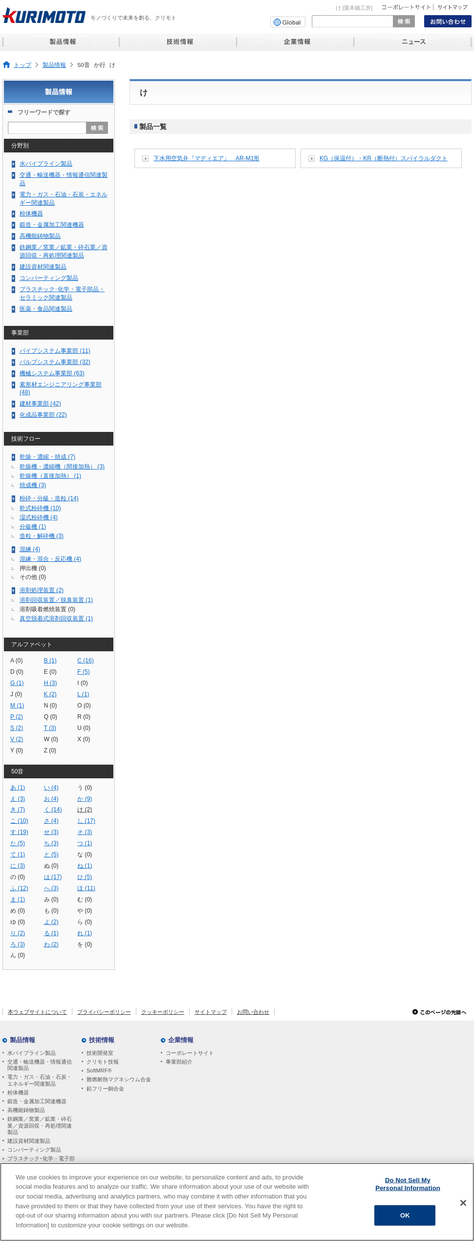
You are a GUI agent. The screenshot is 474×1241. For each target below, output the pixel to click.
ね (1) (84, 865)
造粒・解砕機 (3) (42, 536)
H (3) (50, 683)
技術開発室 (99, 1053)
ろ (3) (17, 944)
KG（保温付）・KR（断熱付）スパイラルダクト (384, 158)
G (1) (17, 683)
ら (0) (84, 922)
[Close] (463, 1205)
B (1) (50, 660)
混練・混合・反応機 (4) (50, 559)
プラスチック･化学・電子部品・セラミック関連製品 (62, 293)
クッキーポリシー (162, 1012)
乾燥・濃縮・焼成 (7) (47, 456)
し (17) (86, 820)
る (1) (51, 933)
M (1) (17, 705)
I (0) (82, 683)
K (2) (50, 694)
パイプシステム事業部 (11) (55, 350)
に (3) (17, 865)
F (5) (83, 671)
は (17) (53, 877)
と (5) (51, 854)
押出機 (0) (33, 568)
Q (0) (51, 716)
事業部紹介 (179, 1062)
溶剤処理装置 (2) (42, 590)
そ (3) (84, 832)
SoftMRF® (99, 1070)
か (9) (84, 798)
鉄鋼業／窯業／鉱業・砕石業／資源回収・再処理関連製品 (64, 251)
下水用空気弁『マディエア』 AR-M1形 (206, 158)
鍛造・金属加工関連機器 (52, 224)
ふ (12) (19, 888)
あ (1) (17, 787)
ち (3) (51, 843)
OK (405, 1217)
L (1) (83, 694)
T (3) (50, 728)
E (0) (50, 671)
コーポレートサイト (190, 1053)
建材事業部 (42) (40, 403)
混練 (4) (30, 549)
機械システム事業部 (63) (52, 373)
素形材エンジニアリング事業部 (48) (61, 388)
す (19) (19, 832)
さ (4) (51, 820)
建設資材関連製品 (43, 266)
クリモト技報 (102, 1062)
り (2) (17, 933)
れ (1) (84, 933)
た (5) (17, 843)
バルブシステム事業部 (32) (55, 362)
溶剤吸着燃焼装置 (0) (47, 609)
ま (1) (17, 899)
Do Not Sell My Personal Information (407, 1186)
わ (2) (51, 944)
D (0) (16, 671)
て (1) (17, 854)
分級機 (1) (33, 526)
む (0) (84, 899)
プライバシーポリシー (104, 1012)
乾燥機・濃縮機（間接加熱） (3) (62, 466)
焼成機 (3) (33, 485)
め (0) (17, 910)
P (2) (16, 716)
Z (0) (50, 750)
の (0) (17, 877)
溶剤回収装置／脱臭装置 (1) (56, 600)
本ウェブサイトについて (37, 1012)
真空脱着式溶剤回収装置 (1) (56, 618)
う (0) (84, 787)
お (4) (51, 798)
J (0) (16, 694)
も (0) (51, 910)
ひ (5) (84, 877)
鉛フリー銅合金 (105, 1088)
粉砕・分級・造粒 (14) (49, 498)
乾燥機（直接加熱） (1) (50, 475)
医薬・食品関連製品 (46, 308)
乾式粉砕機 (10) (40, 508)
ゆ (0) (17, 922)
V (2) (16, 739)
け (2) (84, 809)
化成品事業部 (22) (43, 414)
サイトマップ (210, 1012)
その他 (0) (33, 577)
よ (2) (51, 922)
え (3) (17, 798)
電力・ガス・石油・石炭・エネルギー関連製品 (64, 198)
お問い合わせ (253, 1012)
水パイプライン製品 (46, 163)
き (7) (17, 809)
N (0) (50, 705)
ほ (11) (86, 888)
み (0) (51, 899)
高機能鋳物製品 (40, 236)
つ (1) (84, 843)
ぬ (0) (51, 865)
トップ (22, 65)
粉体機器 (31, 213)
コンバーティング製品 (49, 278)
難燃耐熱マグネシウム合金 (118, 1079)
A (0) (16, 660)
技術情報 (101, 1040)
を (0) (84, 944)
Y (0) (16, 750)
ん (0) (17, 955)
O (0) (84, 705)
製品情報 (54, 65)
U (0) (83, 728)
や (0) (84, 910)
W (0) (51, 739)
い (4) (51, 787)
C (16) (85, 660)
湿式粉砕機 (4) (39, 517)
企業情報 (181, 1040)
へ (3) (51, 888)
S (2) (16, 728)
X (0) (83, 739)
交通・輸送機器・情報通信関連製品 (64, 179)
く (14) (53, 809)
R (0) (83, 716)
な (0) (84, 854)
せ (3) (51, 832)
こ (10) (19, 820)
